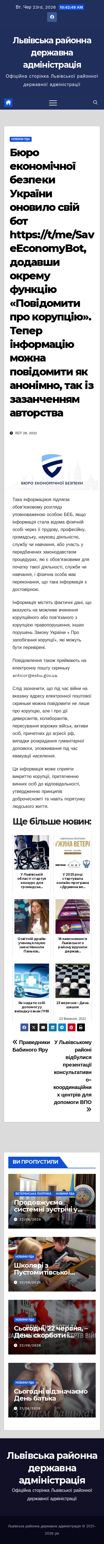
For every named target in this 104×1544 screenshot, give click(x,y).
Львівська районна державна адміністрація (52, 52)
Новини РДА (20, 139)
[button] (95, 102)
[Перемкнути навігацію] (52, 102)
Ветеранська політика (33, 1193)
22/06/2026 (30, 1219)
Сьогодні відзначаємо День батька (51, 1394)
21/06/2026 (29, 1408)
